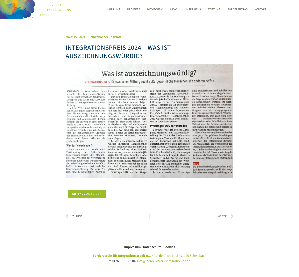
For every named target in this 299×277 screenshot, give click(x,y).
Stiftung (223, 9)
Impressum (133, 247)
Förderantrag (245, 9)
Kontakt (267, 9)
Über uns (130, 9)
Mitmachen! (169, 9)
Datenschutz (153, 247)
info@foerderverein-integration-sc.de (163, 261)
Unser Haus (203, 9)
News (186, 9)
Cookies (169, 247)
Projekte (148, 9)
